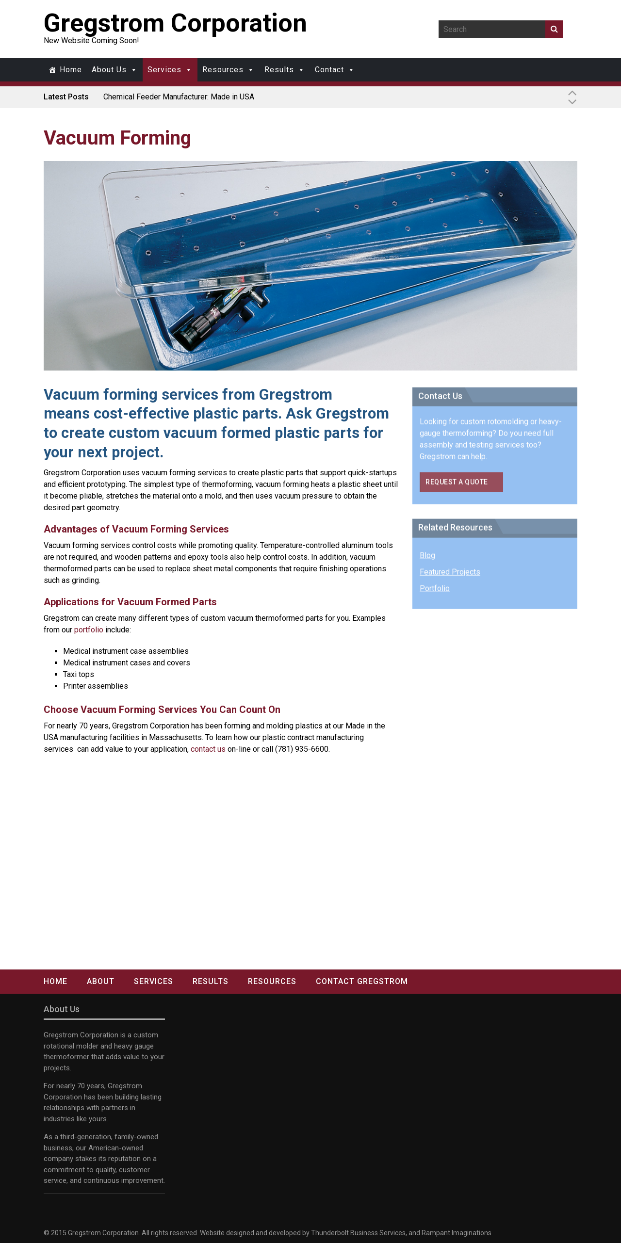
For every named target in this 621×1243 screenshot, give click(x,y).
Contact (329, 69)
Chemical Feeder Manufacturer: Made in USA (178, 96)
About (100, 981)
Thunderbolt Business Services (358, 1233)
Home (71, 69)
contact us (208, 749)
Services (164, 69)
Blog (427, 559)
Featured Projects (450, 575)
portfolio (88, 629)
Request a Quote (456, 485)
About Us (109, 69)
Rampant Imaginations (456, 1233)
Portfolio (435, 592)
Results (279, 69)
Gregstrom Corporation (175, 23)
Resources (223, 69)
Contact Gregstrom (362, 981)
